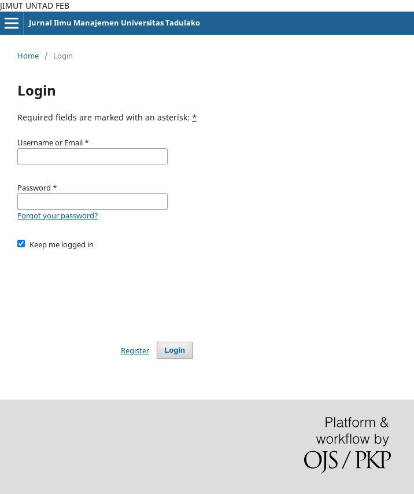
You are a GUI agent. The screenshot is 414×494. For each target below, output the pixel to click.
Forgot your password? (57, 215)
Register (135, 350)
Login (175, 350)
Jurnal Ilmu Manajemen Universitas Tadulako (114, 22)
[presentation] (105, 290)
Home (28, 55)
